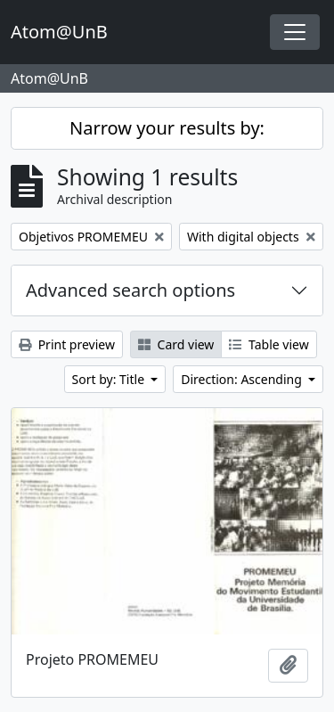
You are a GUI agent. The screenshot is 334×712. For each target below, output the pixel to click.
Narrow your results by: (167, 128)
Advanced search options (130, 290)
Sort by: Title (110, 379)
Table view (268, 344)
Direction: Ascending (243, 379)
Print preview (67, 344)
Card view (176, 344)
